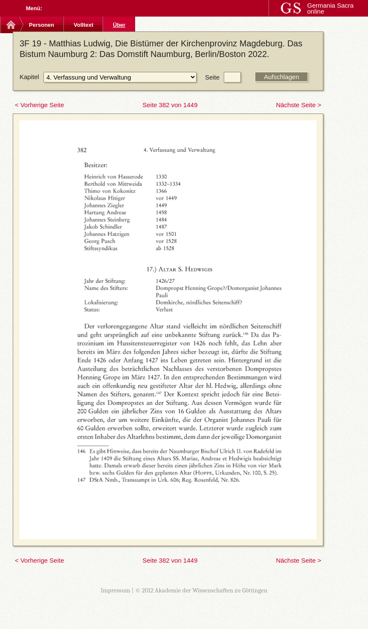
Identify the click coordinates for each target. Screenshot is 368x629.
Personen (41, 25)
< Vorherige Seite (39, 104)
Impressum (115, 590)
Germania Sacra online (330, 8)
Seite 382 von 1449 (170, 104)
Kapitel (29, 76)
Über (119, 25)
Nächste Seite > (298, 104)
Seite (212, 77)
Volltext (83, 25)
